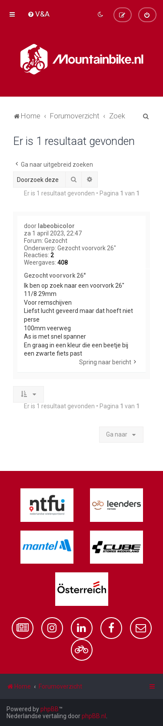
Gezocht (55, 240)
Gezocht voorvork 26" (86, 248)
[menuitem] (38, 13)
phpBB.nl (94, 716)
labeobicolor (56, 225)
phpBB (49, 709)
